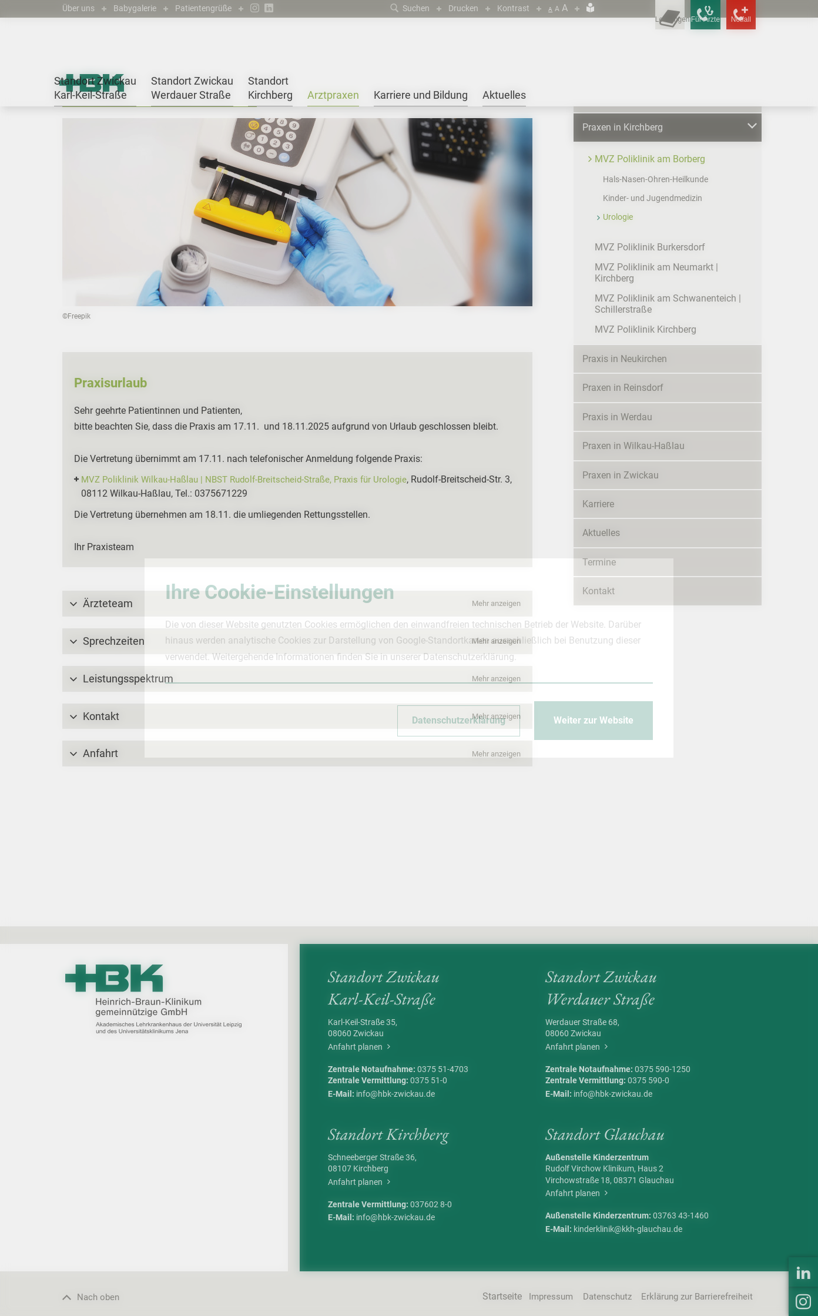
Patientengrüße (217, 8)
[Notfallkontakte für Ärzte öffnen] (679, 23)
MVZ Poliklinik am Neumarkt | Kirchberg (656, 386)
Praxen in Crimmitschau (632, 183)
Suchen (400, 8)
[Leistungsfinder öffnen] (626, 23)
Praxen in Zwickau (620, 588)
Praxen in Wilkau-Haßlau (633, 559)
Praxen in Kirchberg (157, 137)
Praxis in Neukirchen (624, 472)
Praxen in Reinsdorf (622, 501)
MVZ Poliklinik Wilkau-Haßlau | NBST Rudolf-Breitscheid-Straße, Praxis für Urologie (252, 593)
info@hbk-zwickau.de (395, 1207)
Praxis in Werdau (617, 530)
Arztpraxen (98, 137)
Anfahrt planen (359, 1160)
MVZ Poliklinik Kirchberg (645, 442)
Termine (599, 675)
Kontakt (598, 705)
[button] (297, 717)
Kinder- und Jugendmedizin (652, 311)
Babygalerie (142, 8)
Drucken (458, 8)
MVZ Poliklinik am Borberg (242, 137)
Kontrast (511, 8)
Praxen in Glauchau (622, 211)
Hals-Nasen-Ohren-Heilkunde (655, 292)
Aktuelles (601, 646)
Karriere (598, 617)
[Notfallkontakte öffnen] (732, 23)
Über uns (80, 8)
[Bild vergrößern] (297, 326)
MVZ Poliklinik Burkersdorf (650, 360)
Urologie (307, 137)
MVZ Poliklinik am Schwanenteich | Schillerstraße (668, 417)
